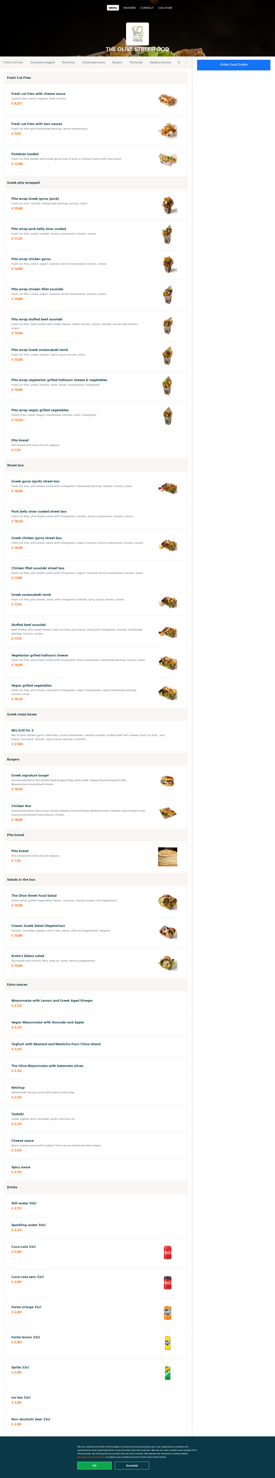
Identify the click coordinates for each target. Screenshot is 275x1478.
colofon (165, 8)
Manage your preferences (91, 1456)
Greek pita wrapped (42, 62)
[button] (186, 62)
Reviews (130, 8)
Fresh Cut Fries (13, 62)
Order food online (233, 64)
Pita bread (136, 62)
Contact (147, 8)
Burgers (117, 62)
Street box (68, 62)
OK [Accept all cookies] (95, 1465)
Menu (113, 8)
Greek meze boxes (93, 62)
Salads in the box (160, 62)
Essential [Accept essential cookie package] (132, 1465)
